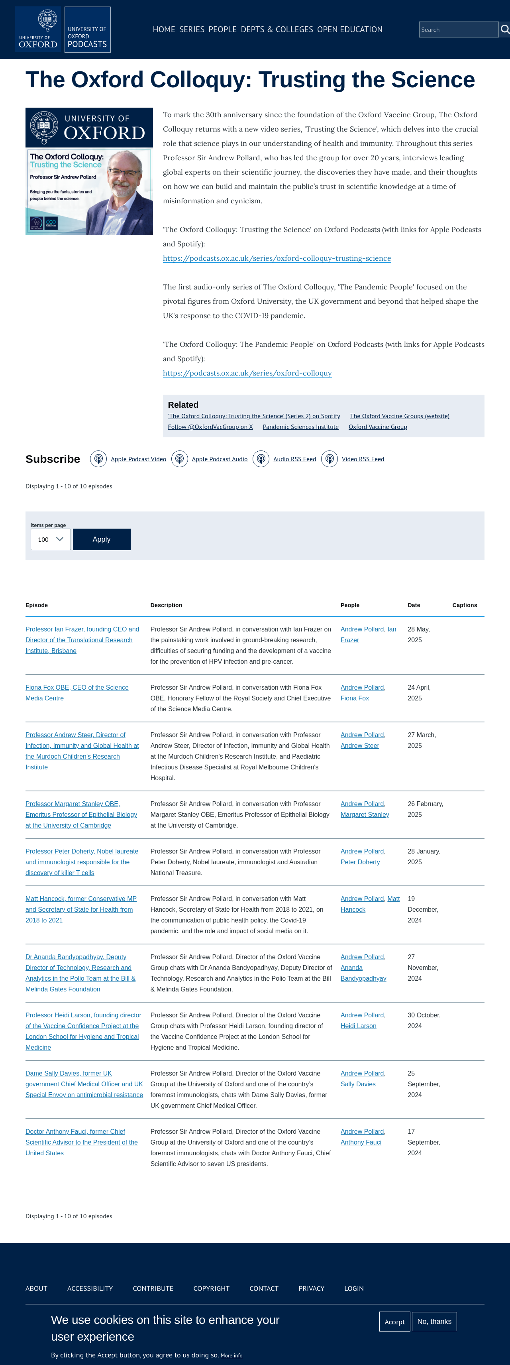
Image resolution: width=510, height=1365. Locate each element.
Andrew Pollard (362, 629)
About (36, 1288)
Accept (394, 1321)
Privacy (311, 1288)
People (222, 29)
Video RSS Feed (363, 459)
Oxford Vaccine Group (378, 427)
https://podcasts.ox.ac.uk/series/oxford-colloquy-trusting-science (277, 258)
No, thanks (434, 1322)
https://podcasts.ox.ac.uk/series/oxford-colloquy (247, 373)
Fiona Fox (355, 698)
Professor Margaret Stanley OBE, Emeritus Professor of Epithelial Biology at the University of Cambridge (81, 815)
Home (164, 29)
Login (354, 1288)
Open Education (349, 29)
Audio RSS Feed (294, 459)
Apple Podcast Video (138, 459)
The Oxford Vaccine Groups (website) (400, 416)
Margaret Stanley (365, 814)
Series (191, 29)
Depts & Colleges (277, 29)
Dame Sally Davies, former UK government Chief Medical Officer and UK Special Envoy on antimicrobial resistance (84, 1084)
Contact (264, 1288)
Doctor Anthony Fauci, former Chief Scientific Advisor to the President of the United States (82, 1142)
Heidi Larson (359, 1026)
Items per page (48, 525)
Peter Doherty (360, 862)
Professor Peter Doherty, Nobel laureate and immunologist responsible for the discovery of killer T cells (82, 862)
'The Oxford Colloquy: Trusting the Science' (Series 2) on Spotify (254, 416)
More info (232, 1355)
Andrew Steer (360, 745)
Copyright (211, 1288)
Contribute (153, 1288)
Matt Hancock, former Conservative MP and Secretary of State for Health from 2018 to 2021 (81, 909)
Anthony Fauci (361, 1142)
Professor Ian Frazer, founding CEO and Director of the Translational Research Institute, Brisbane (82, 640)
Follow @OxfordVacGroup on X (210, 427)
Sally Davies (358, 1084)
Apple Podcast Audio (220, 459)
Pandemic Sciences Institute (301, 427)
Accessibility (90, 1288)
